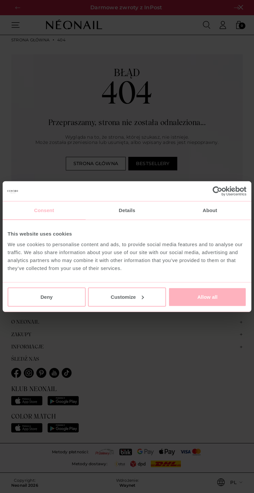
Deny (46, 296)
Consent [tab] (44, 210)
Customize (127, 296)
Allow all (207, 296)
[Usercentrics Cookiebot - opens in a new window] (217, 191)
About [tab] (210, 210)
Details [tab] (127, 210)
